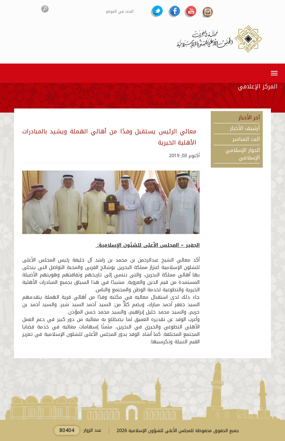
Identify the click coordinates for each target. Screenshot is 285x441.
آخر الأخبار (249, 117)
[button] (273, 73)
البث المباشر (246, 139)
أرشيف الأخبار (245, 128)
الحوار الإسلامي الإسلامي (242, 154)
